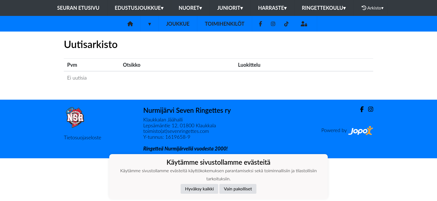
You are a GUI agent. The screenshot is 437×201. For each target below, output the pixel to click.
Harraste (272, 8)
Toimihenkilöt (224, 24)
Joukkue (178, 24)
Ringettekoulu (324, 8)
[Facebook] (260, 24)
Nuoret (190, 8)
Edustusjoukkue (139, 8)
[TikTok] (286, 24)
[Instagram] (273, 24)
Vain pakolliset (238, 188)
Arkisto (372, 7)
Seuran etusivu (78, 8)
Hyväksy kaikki (199, 188)
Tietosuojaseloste (82, 137)
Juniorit (230, 8)
